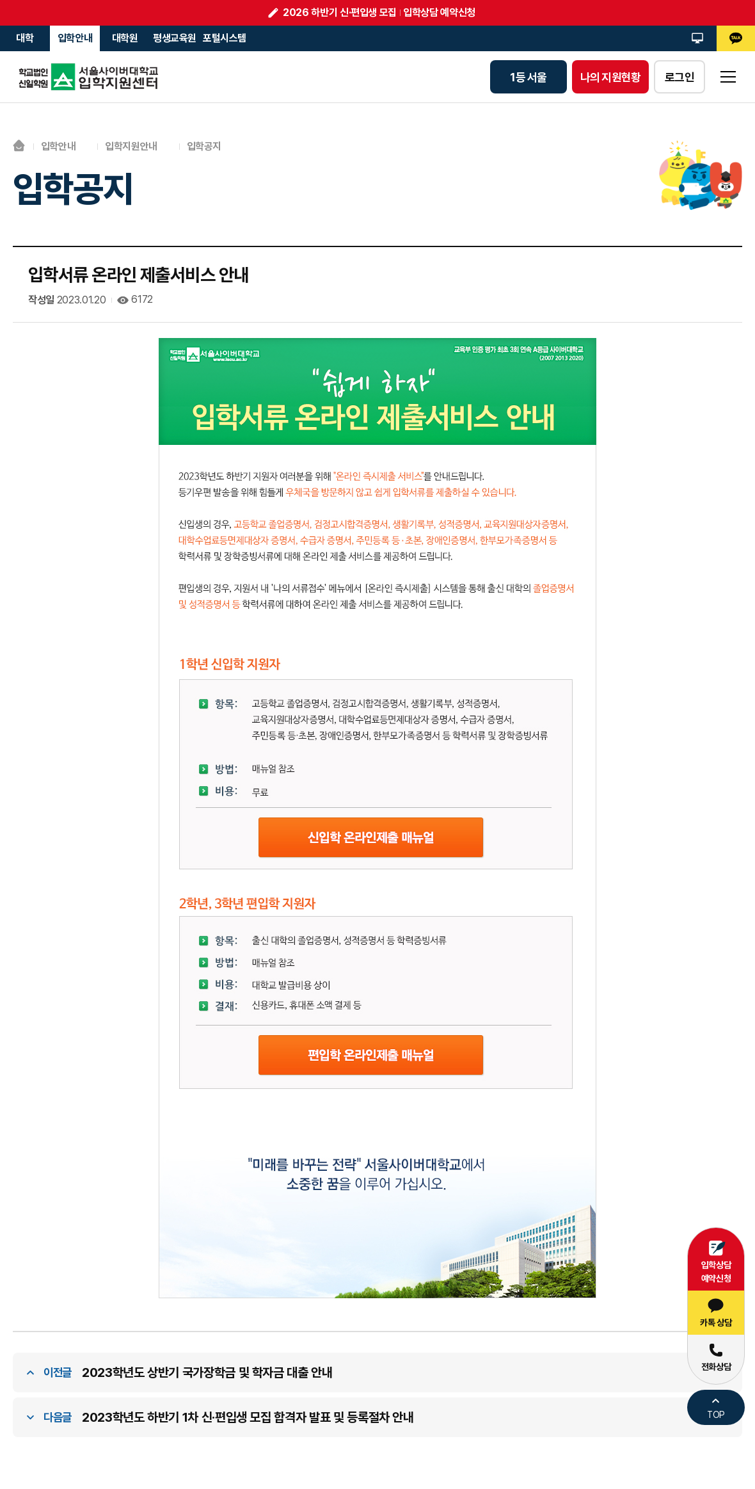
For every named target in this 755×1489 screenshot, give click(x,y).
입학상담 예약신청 (439, 12)
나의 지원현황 (610, 77)
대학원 (125, 38)
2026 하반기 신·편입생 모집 (340, 12)
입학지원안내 (132, 146)
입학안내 (75, 38)
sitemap (728, 77)
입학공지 (204, 146)
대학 (24, 38)
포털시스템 (224, 38)
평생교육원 (174, 38)
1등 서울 (528, 77)
